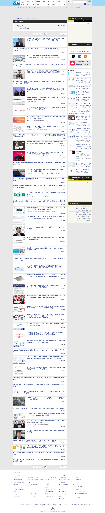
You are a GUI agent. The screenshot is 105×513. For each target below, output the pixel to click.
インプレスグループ (74, 504)
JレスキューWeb (64, 484)
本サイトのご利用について (18, 504)
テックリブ (61, 496)
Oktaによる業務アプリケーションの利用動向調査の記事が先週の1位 (83, 155)
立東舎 (47, 484)
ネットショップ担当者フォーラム (35, 479)
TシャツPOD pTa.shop (80, 491)
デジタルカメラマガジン (19, 494)
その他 (27, 28)
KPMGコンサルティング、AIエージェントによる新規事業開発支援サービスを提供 (83, 136)
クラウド (64, 7)
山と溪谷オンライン (50, 489)
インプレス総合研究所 (19, 482)
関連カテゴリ (20, 26)
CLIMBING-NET (49, 491)
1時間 (70, 21)
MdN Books (63, 491)
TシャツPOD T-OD (50, 482)
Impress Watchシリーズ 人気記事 (80, 177)
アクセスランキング (77, 18)
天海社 (76, 477)
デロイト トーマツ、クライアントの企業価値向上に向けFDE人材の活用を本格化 (83, 214)
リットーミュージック (51, 477)
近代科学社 (47, 494)
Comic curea (78, 479)
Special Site (75, 44)
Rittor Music (47, 475)
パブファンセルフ (79, 486)
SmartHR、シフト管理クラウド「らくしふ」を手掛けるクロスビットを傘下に (83, 74)
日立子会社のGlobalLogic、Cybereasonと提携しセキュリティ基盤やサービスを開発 (38, 408)
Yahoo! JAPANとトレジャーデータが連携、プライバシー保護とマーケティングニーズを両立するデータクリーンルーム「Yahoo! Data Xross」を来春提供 (46, 316)
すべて (17, 28)
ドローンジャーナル (18, 487)
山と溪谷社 (47, 487)
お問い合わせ (29, 504)
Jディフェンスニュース (66, 479)
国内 (21, 28)
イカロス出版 (62, 475)
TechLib (62, 498)
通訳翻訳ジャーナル (65, 482)
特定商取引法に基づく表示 (87, 504)
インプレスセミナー (32, 484)
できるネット (17, 496)
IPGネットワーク (77, 489)
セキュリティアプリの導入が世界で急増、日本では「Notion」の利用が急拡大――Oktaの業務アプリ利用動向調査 (83, 210)
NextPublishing (31, 496)
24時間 (76, 21)
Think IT (16, 477)
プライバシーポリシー (58, 504)
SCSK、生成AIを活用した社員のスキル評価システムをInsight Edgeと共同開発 (83, 99)
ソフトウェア (79, 7)
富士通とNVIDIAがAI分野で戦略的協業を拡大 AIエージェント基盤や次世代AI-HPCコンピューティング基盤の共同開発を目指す (45, 90)
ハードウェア (71, 7)
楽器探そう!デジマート (51, 479)
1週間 (83, 21)
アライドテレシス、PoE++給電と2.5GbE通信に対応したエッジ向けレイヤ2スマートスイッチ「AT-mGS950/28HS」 (83, 88)
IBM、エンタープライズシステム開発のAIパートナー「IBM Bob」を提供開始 (83, 171)
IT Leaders (16, 484)
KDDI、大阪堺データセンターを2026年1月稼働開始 (42, 55)
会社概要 (66, 504)
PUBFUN (75, 484)
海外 (24, 28)
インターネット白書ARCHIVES (21, 499)
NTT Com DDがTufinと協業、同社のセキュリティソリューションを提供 (34, 441)
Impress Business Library (33, 482)
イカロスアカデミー (65, 487)
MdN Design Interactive (66, 494)
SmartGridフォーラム (33, 477)
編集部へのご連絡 (47, 504)
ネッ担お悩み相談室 (18, 489)
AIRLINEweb (63, 477)
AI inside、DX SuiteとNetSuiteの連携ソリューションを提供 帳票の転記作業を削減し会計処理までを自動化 (79, 111)
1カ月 (89, 21)
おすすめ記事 (75, 203)
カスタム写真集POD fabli (81, 493)
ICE (74, 475)
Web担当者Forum (18, 479)
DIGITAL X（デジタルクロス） (35, 487)
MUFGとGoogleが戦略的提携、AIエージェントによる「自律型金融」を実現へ (83, 118)
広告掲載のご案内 (38, 504)
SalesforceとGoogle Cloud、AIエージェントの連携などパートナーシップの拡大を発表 (83, 130)
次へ (64, 34)
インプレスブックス (32, 493)
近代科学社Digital (50, 496)
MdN (60, 489)
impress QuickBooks (79, 482)
